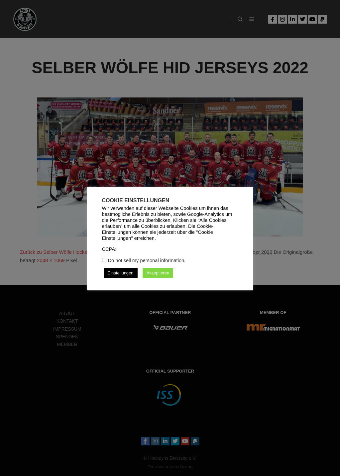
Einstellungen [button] (121, 272)
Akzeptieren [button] (158, 272)
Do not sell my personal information (146, 260)
